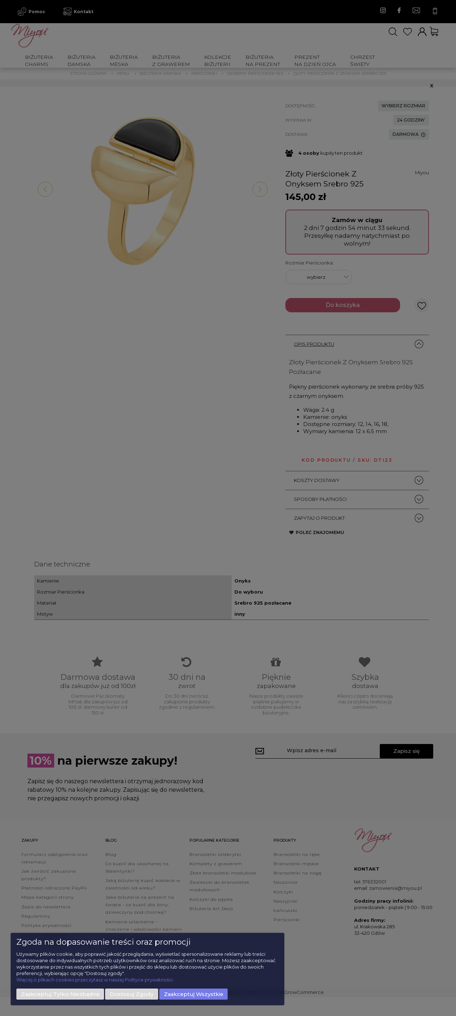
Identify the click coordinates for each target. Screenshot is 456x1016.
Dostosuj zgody (132, 994)
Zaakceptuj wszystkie (193, 994)
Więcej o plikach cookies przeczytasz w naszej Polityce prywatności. (95, 979)
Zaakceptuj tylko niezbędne (60, 994)
